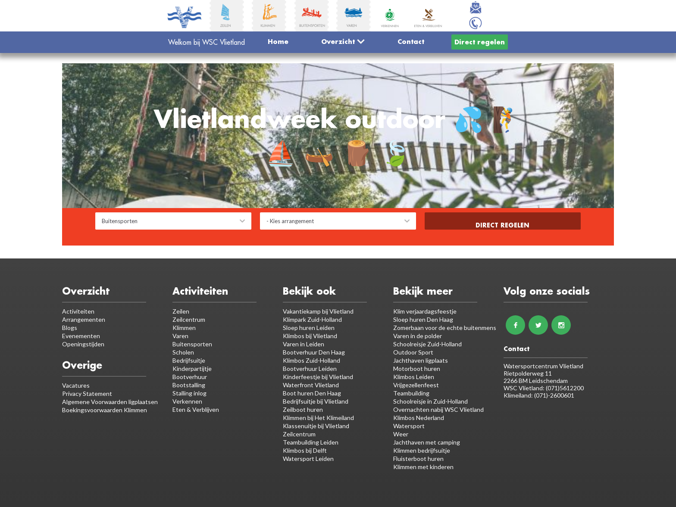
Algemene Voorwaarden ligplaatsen (110, 401)
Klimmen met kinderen (423, 466)
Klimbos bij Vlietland (310, 335)
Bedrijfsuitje (188, 360)
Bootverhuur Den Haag (314, 352)
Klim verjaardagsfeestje (425, 311)
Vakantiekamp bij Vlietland (318, 311)
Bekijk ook (309, 291)
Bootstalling (188, 385)
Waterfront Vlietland (311, 385)
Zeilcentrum (188, 319)
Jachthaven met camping (426, 442)
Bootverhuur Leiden (310, 368)
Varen (180, 335)
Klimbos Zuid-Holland (311, 360)
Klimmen (184, 327)
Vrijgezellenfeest (416, 385)
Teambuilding (411, 393)
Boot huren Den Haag (312, 393)
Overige (82, 365)
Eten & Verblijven (195, 409)
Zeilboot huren (303, 409)
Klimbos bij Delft (305, 450)
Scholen (183, 352)
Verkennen (187, 401)
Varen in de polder (417, 335)
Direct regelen (479, 41)
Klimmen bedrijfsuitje (421, 450)
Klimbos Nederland (418, 417)
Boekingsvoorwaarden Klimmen (104, 410)
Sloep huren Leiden (309, 327)
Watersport (409, 425)
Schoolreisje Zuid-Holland (427, 344)
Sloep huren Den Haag (423, 319)
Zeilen (180, 311)
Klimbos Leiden (413, 376)
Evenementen (81, 335)
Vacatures (76, 385)
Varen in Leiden (303, 344)
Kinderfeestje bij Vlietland (318, 376)
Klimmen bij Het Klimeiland (318, 417)
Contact (410, 41)
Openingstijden (83, 344)
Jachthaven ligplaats (420, 360)
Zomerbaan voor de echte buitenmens (444, 327)
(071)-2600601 (554, 395)
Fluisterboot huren (418, 458)
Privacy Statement (87, 393)
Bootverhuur (189, 376)
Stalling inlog (189, 393)
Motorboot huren (416, 368)
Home (278, 41)
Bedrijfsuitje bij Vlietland (315, 401)
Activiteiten (78, 311)
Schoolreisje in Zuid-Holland (430, 401)
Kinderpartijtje (192, 368)
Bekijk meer (423, 291)
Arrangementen (83, 319)
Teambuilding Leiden (310, 442)
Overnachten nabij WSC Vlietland (438, 409)
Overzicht (343, 41)
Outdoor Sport (413, 352)
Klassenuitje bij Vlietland (316, 425)
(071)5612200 (565, 388)
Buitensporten (192, 344)
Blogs (69, 327)
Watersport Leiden (308, 458)
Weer (400, 434)
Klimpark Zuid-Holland (312, 319)
